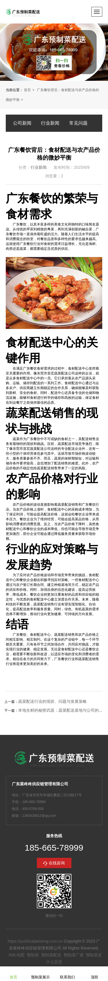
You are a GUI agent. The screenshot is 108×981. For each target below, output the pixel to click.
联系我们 (67, 973)
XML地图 (16, 955)
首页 (27, 90)
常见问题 (78, 123)
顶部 (94, 973)
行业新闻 (50, 123)
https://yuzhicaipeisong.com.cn (35, 941)
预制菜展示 (40, 973)
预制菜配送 (51, 955)
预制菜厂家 (74, 955)
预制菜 (33, 955)
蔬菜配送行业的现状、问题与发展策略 (52, 701)
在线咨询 (57, 863)
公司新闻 (22, 123)
